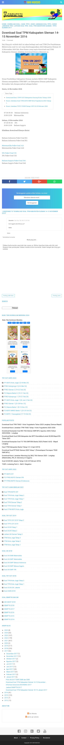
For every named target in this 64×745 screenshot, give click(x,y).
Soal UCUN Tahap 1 (10, 527)
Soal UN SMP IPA (10, 570)
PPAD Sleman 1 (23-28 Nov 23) (15, 404)
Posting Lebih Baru (8, 295)
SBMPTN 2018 (9, 605)
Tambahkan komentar (9, 237)
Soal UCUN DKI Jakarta (12, 588)
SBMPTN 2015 (9, 616)
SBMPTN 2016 (9, 612)
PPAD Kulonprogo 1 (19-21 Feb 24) (16, 397)
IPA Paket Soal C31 (9, 153)
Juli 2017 (9, 664)
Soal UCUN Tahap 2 (10, 531)
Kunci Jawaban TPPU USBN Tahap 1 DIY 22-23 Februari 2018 (27, 106)
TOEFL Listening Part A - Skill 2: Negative (16, 464)
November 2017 (12, 656)
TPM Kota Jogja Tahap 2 (12, 541)
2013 (6, 698)
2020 (6, 643)
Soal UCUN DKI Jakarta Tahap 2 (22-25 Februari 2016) (21, 461)
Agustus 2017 (11, 661)
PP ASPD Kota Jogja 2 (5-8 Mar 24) (16, 383)
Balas (10, 227)
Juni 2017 (10, 667)
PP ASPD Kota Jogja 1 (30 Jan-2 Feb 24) (18, 400)
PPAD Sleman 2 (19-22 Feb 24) (15, 390)
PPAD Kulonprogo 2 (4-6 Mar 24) (15, 386)
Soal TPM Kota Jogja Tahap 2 (14, 495)
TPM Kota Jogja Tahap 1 (12, 545)
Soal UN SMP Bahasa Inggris (14, 566)
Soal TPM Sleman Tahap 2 (13, 502)
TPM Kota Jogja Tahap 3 (12, 538)
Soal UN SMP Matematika (13, 559)
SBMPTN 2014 (9, 619)
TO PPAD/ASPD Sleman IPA (14, 477)
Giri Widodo (33, 713)
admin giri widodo (33, 717)
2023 (6, 635)
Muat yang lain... (32, 240)
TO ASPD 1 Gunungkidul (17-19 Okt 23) (17, 414)
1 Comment (9, 40)
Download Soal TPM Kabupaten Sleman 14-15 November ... (26, 682)
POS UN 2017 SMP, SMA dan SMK (18, 680)
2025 (6, 630)
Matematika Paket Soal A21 (13, 145)
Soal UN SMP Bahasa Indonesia (15, 563)
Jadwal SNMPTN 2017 (14, 687)
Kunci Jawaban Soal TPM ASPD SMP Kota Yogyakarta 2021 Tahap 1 (28, 102)
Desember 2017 (12, 654)
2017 (6, 651)
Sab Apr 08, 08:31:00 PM (21, 220)
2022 (6, 638)
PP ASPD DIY (9, 474)
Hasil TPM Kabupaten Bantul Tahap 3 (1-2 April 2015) (21, 447)
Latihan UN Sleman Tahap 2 (13, 534)
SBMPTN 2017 (9, 609)
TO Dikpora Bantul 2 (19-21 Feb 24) (16, 393)
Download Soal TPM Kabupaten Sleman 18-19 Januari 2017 (26, 690)
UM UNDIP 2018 (9, 602)
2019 (6, 646)
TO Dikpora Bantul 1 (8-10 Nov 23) (16, 407)
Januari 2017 (11, 677)
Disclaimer (46, 738)
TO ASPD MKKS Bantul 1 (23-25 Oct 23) (18, 411)
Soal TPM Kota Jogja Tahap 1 (14, 499)
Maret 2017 (10, 672)
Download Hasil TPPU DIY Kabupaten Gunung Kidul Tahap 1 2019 (28, 97)
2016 (6, 692)
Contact (23, 738)
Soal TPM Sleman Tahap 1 (13, 506)
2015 (6, 695)
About (16, 738)
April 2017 (10, 669)
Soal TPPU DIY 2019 (11, 524)
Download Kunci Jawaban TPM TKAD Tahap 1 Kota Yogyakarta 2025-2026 (28, 428)
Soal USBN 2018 (9, 591)
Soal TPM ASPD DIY (11, 492)
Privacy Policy (34, 738)
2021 (6, 641)
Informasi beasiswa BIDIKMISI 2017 (18, 685)
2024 (6, 633)
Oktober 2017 (11, 659)
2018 (6, 648)
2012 (6, 700)
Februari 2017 (11, 674)
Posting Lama (56, 295)
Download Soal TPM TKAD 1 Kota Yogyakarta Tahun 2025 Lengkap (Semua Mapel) (32, 424)
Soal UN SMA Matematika (13, 556)
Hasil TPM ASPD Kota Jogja (13, 509)
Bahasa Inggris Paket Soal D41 (14, 161)
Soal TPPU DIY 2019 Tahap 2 (14, 520)
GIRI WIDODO (36, 743)
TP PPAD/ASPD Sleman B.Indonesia (16, 481)
